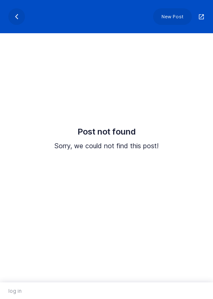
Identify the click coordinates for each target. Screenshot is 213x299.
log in (15, 291)
